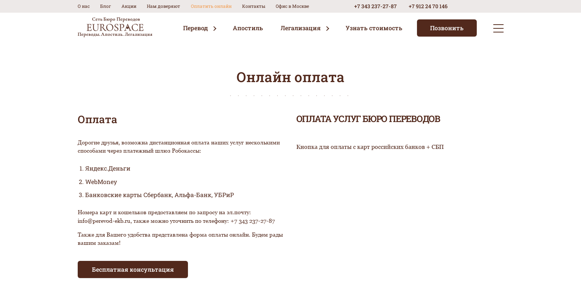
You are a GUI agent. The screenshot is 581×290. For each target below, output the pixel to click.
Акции (128, 6)
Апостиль (248, 28)
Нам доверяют (163, 6)
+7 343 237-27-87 (375, 6)
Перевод (195, 28)
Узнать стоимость (374, 28)
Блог (105, 6)
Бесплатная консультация (133, 269)
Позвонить (447, 28)
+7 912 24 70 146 (428, 6)
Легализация (301, 28)
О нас (84, 6)
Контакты (253, 6)
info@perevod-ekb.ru (104, 221)
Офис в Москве (292, 6)
